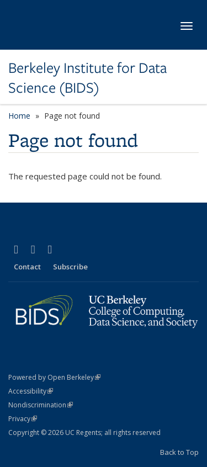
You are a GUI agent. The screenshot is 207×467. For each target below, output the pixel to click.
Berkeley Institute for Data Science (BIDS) (87, 78)
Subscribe (70, 267)
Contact (27, 267)
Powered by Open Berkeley (54, 377)
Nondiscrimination (40, 405)
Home (19, 115)
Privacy (22, 418)
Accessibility (30, 391)
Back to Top (179, 452)
